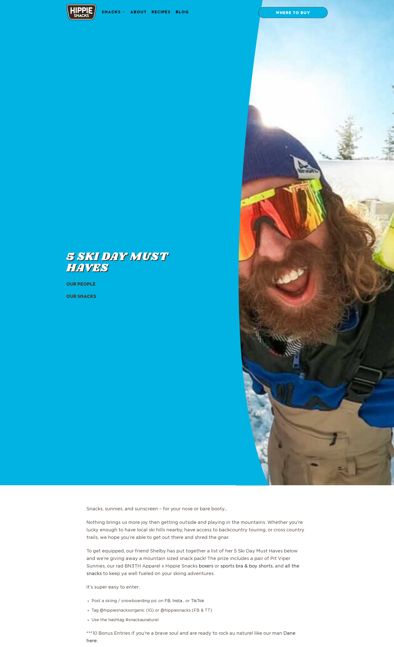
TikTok (197, 601)
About (138, 12)
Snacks (111, 12)
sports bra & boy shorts (246, 566)
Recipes (161, 12)
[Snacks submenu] (123, 12)
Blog (182, 12)
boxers (206, 566)
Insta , (178, 601)
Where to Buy (293, 13)
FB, (168, 601)
